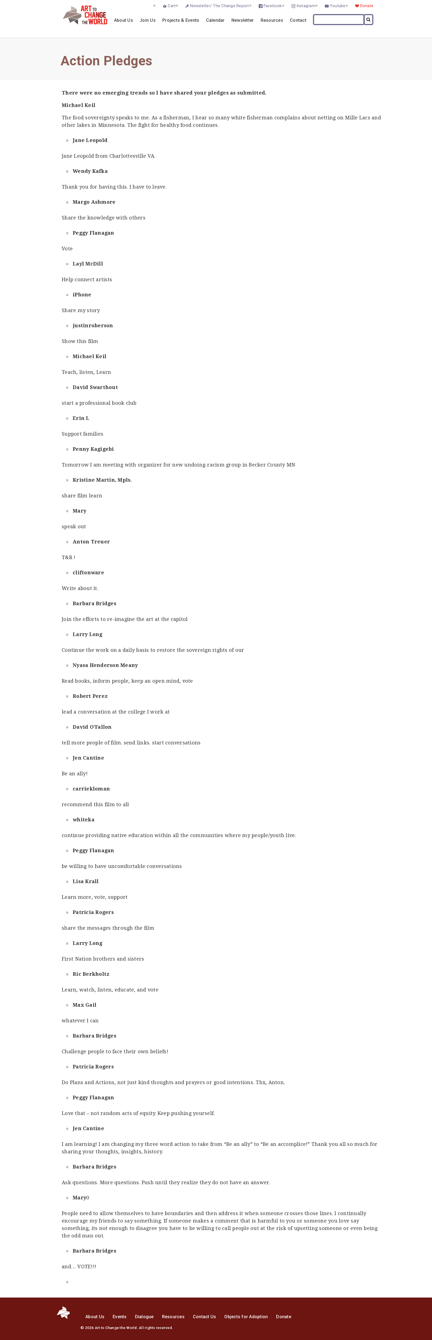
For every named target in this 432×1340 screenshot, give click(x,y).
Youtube (337, 6)
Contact (298, 20)
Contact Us (204, 1316)
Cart (171, 6)
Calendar (215, 20)
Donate (367, 6)
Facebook (273, 6)
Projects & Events (180, 20)
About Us (123, 20)
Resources (272, 20)
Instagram (305, 6)
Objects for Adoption (246, 1316)
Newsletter (242, 20)
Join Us (148, 20)
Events (120, 1316)
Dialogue (144, 1316)
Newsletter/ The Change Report (219, 6)
